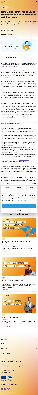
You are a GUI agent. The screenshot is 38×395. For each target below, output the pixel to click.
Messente (5, 7)
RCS (3, 238)
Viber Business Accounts (15, 83)
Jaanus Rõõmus (5, 282)
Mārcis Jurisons (5, 244)
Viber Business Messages (11, 66)
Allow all (19, 205)
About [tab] (31, 187)
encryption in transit (24, 160)
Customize (19, 210)
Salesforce (16, 95)
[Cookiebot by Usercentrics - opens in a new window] (30, 184)
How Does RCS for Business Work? (13, 280)
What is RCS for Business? (10, 317)
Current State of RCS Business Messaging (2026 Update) (17, 242)
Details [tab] (19, 187)
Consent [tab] (7, 187)
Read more (5, 252)
